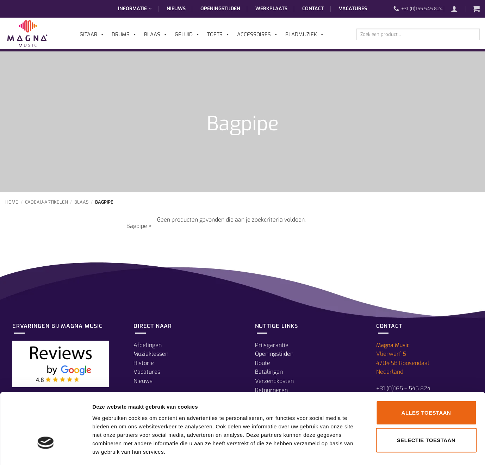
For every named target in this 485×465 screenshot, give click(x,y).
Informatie (134, 8)
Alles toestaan (426, 384)
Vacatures (353, 8)
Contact (313, 8)
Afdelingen (147, 345)
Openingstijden (220, 8)
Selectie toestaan (426, 411)
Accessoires (257, 34)
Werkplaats (271, 8)
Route (262, 363)
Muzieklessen (150, 354)
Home (11, 202)
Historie (143, 363)
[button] (458, 9)
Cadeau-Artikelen (46, 202)
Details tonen (380, 451)
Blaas (81, 202)
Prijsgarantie (271, 345)
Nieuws (176, 8)
